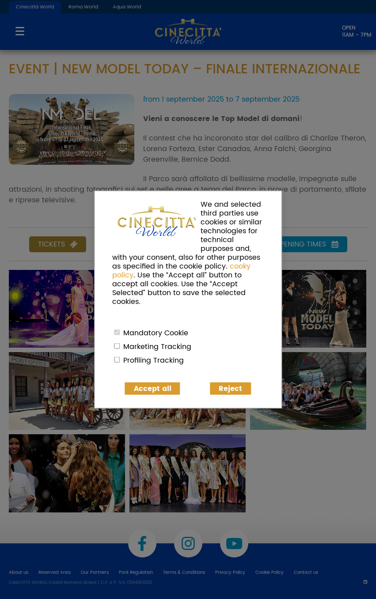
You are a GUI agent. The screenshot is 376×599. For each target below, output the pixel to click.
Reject (230, 388)
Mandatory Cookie (155, 333)
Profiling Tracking (153, 360)
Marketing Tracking (157, 347)
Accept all (152, 388)
